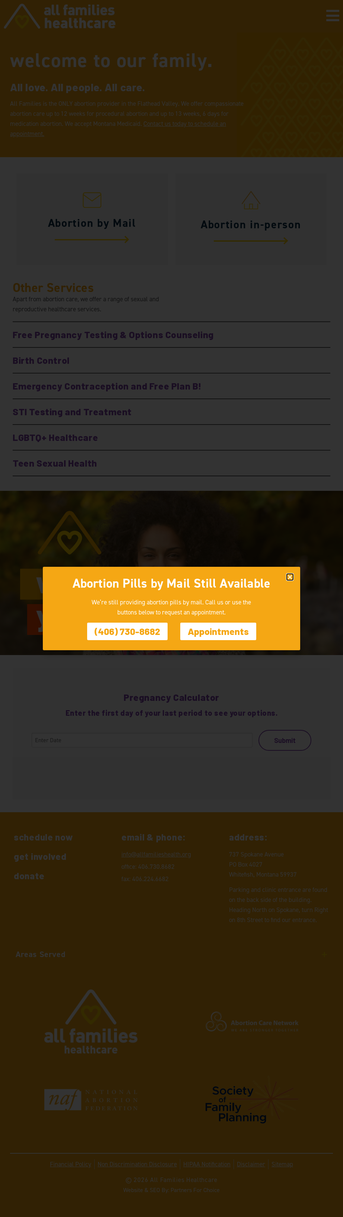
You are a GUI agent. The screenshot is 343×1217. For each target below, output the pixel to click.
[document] (171, 608)
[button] (290, 577)
